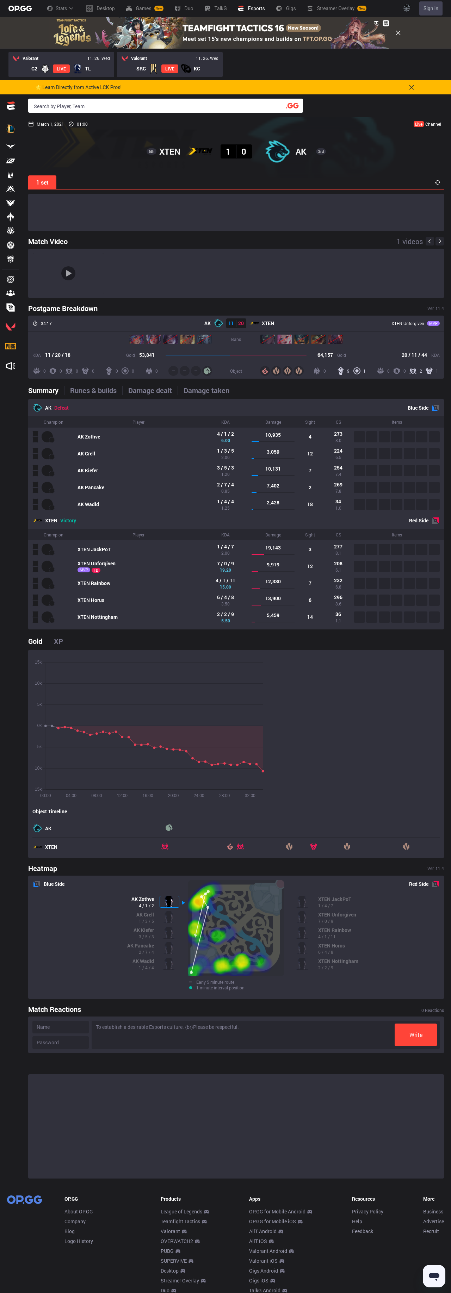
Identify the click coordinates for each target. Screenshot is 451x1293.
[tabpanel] (236, 514)
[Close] (398, 33)
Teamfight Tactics (180, 1221)
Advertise (433, 1221)
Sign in (431, 8)
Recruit (431, 1231)
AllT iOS (258, 1241)
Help (357, 1221)
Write (415, 1034)
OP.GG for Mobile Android (277, 1211)
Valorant (170, 1231)
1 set (42, 182)
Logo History (78, 1241)
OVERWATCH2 (177, 1241)
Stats (60, 8)
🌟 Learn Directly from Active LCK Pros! (78, 87)
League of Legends (181, 1211)
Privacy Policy (367, 1211)
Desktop (170, 1270)
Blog (69, 1231)
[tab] (46, 390)
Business (433, 1211)
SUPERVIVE (174, 1260)
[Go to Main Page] (20, 8)
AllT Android (263, 1231)
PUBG (167, 1251)
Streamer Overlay (180, 1280)
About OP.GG (78, 1211)
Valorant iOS (263, 1260)
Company (75, 1221)
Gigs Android (263, 1270)
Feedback (362, 1231)
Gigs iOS (258, 1280)
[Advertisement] (236, 212)
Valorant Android (268, 1251)
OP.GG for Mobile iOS (272, 1221)
